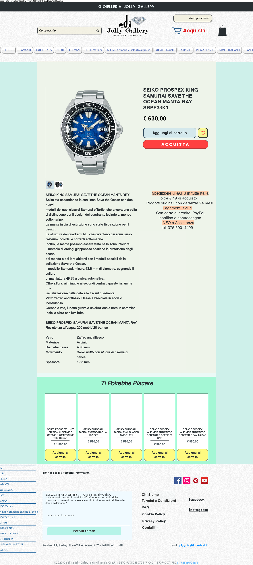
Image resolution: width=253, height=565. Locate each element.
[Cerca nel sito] (64, 30)
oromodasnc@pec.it (187, 562)
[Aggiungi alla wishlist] (203, 133)
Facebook (196, 499)
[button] (191, 30)
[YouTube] (204, 480)
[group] (126, 427)
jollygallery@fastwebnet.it (193, 545)
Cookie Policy (153, 514)
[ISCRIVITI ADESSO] (84, 531)
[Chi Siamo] (158, 494)
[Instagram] (186, 480)
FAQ (145, 507)
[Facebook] (177, 480)
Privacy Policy (154, 521)
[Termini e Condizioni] (159, 500)
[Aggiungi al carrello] (60, 455)
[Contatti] (150, 528)
